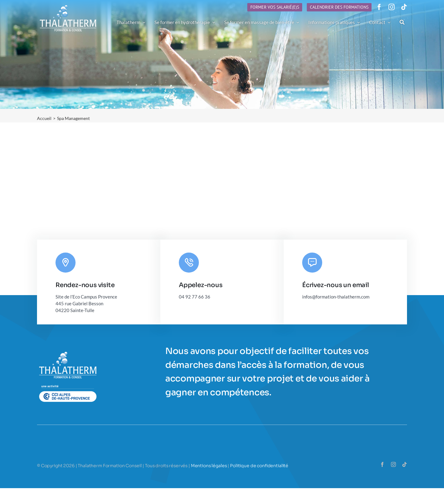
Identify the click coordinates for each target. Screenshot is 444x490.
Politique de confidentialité (259, 465)
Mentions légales (209, 465)
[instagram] (391, 7)
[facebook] (379, 7)
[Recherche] (402, 22)
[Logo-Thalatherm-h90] (68, 5)
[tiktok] (404, 7)
